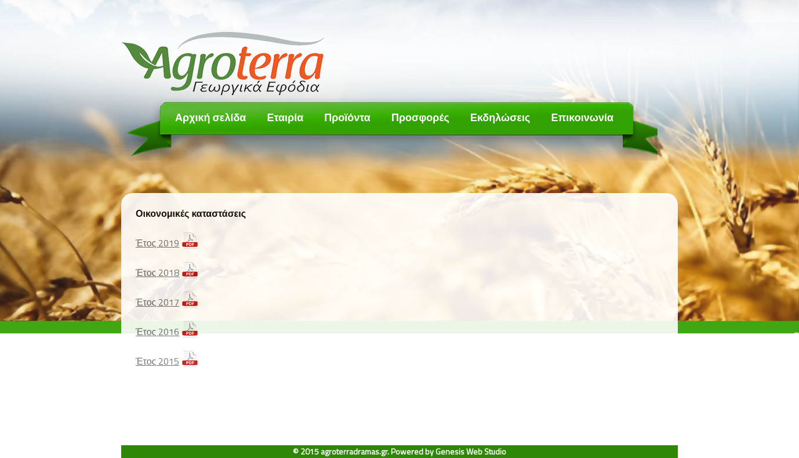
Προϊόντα (347, 117)
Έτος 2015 (157, 361)
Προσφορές (420, 117)
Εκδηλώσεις (500, 117)
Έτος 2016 (157, 332)
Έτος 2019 (157, 243)
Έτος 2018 (157, 272)
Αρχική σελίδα (210, 117)
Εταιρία (285, 117)
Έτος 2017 (157, 302)
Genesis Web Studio (470, 451)
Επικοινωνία (582, 117)
